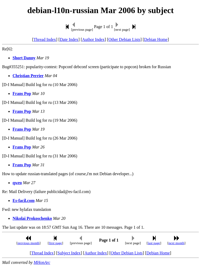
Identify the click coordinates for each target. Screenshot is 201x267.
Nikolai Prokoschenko (32, 218)
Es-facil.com (24, 200)
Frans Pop (22, 93)
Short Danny (24, 58)
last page (154, 243)
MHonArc (42, 262)
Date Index (69, 39)
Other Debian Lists (124, 39)
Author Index (93, 39)
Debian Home (156, 39)
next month (176, 243)
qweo (17, 182)
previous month (28, 243)
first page (55, 243)
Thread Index (45, 39)
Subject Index (69, 253)
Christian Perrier (28, 75)
